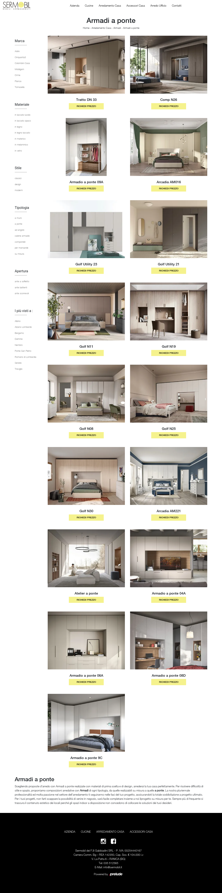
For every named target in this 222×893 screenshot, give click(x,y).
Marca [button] (19, 41)
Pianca (18, 81)
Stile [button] (18, 168)
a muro (18, 217)
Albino (17, 321)
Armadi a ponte (131, 27)
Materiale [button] (22, 104)
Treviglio (18, 368)
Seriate (18, 362)
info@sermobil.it (112, 867)
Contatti (176, 5)
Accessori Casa (135, 5)
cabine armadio (22, 235)
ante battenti (21, 287)
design (18, 184)
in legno (18, 126)
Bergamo (19, 333)
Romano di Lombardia (25, 357)
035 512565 (111, 863)
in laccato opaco (23, 120)
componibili (20, 241)
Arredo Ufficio (158, 5)
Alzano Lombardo (23, 327)
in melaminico (21, 144)
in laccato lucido (22, 114)
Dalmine (19, 338)
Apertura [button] (21, 271)
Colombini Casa (22, 63)
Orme (17, 75)
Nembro (19, 345)
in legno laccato (22, 132)
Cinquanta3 (20, 57)
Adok (17, 51)
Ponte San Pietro (23, 350)
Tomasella (19, 87)
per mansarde (21, 247)
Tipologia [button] (22, 208)
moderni (19, 190)
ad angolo (19, 229)
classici (18, 178)
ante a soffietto (22, 281)
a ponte (18, 223)
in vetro (18, 150)
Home (86, 27)
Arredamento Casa (110, 5)
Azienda (74, 5)
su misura (19, 253)
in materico (20, 138)
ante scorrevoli (22, 293)
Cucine (89, 5)
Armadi (117, 27)
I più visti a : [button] (24, 311)
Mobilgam (19, 69)
